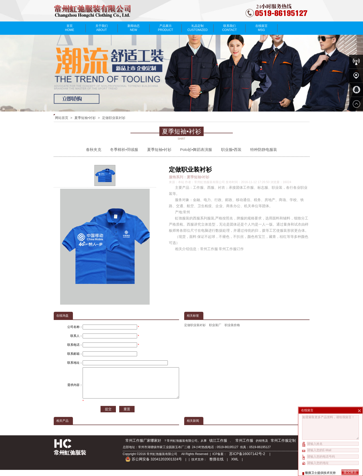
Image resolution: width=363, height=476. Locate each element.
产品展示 (166, 28)
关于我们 (102, 28)
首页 (70, 28)
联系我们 (230, 28)
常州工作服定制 (283, 447)
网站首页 (61, 118)
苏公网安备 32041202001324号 (153, 465)
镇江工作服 (218, 447)
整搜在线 (216, 465)
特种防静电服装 (263, 149)
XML (234, 465)
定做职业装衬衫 (113, 118)
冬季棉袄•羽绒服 (124, 149)
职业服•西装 (231, 149)
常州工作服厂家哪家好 (143, 447)
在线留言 (262, 28)
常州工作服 (244, 447)
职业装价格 (232, 325)
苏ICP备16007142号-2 (247, 460)
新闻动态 (134, 28)
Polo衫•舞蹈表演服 (196, 149)
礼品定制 (198, 28)
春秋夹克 (93, 149)
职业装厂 (215, 325)
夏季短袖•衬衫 (85, 118)
